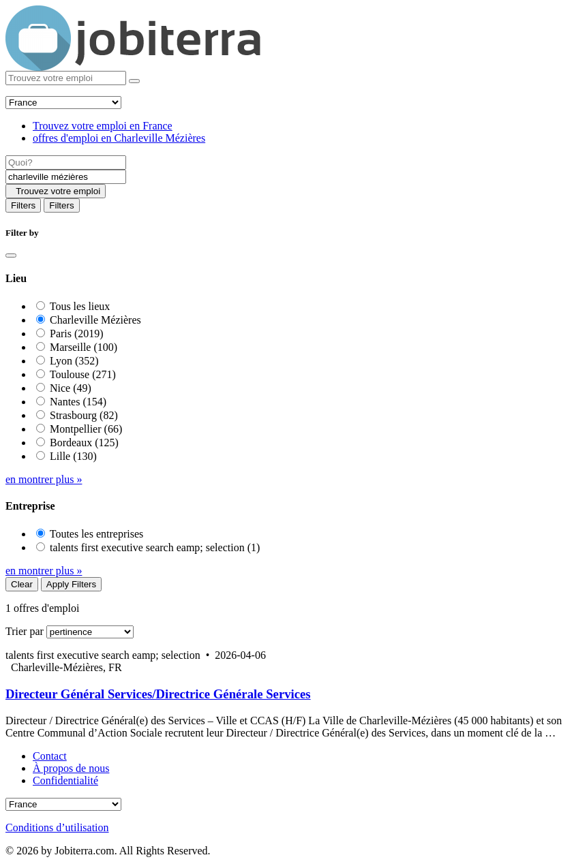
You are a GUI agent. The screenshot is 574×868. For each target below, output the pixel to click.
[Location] (65, 177)
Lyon (74, 361)
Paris (77, 333)
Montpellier (86, 429)
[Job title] (65, 162)
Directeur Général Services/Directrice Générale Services (158, 694)
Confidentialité (65, 780)
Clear (22, 584)
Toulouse (83, 374)
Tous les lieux (80, 306)
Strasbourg (84, 415)
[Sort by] (90, 631)
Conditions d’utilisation (57, 827)
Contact (50, 756)
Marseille (83, 347)
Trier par (24, 631)
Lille (73, 456)
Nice (70, 388)
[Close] (10, 255)
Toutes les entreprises (97, 534)
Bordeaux (84, 442)
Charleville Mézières (95, 320)
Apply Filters (71, 584)
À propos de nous (71, 768)
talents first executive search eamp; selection (155, 547)
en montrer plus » (43, 479)
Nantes (78, 401)
